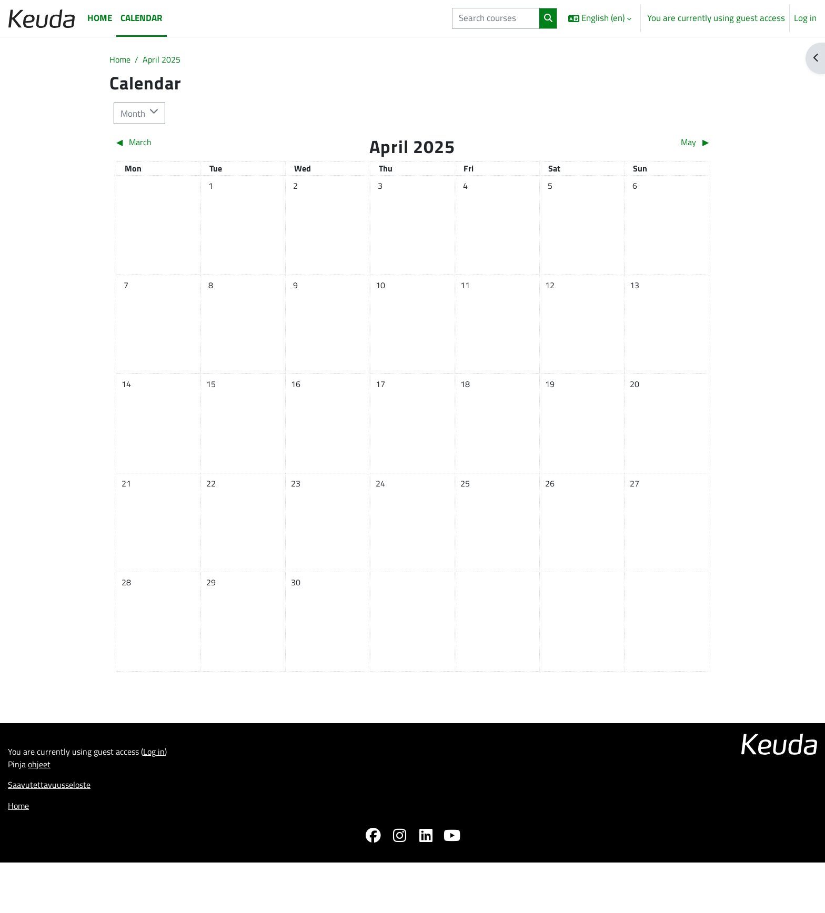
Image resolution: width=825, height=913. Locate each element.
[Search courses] (495, 18)
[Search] (548, 18)
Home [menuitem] (99, 18)
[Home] (41, 18)
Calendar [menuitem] (141, 18)
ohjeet (41, 848)
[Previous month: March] (190, 144)
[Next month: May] (635, 144)
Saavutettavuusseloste (52, 870)
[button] (599, 18)
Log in (805, 18)
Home (120, 60)
